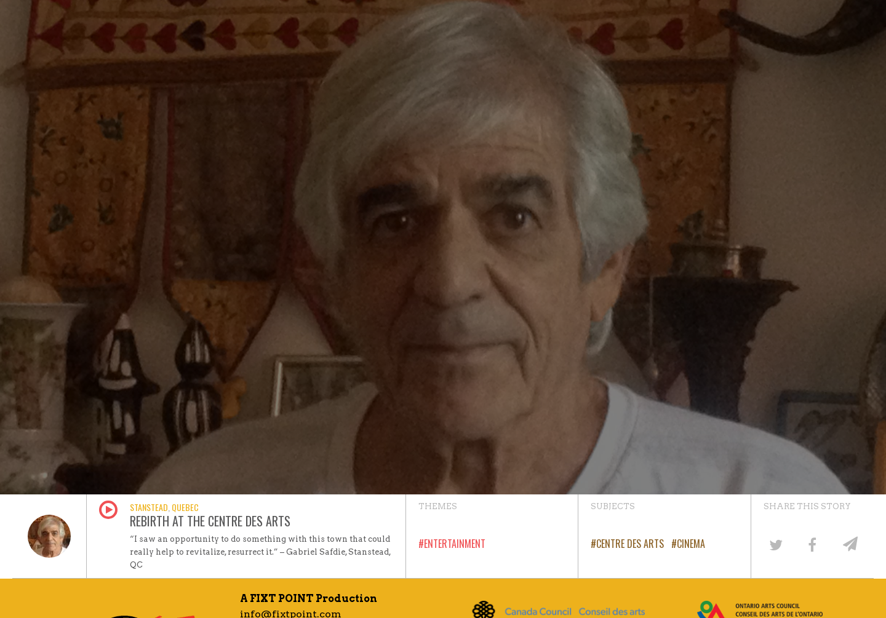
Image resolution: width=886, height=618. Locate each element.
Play (108, 510)
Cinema (691, 543)
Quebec (185, 507)
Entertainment (454, 543)
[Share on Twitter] (775, 544)
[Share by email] (849, 544)
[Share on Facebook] (812, 544)
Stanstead (149, 507)
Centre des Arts (630, 543)
